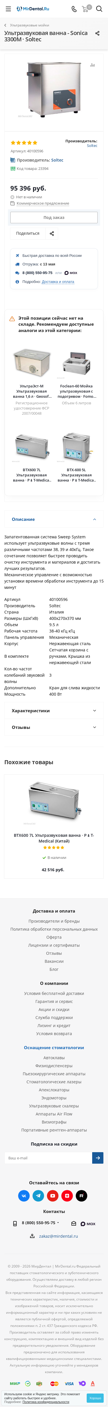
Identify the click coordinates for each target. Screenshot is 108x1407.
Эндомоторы (54, 1098)
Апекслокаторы (54, 1089)
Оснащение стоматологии (54, 1047)
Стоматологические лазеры (54, 1081)
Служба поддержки (54, 1017)
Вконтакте (24, 1196)
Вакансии (54, 961)
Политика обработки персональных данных (54, 929)
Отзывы (54, 953)
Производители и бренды (54, 921)
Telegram (38, 1196)
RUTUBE (81, 1196)
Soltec (92, 145)
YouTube (52, 1196)
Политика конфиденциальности (45, 1402)
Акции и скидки (54, 1009)
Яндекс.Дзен (67, 1196)
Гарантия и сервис (54, 1001)
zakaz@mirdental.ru (58, 1236)
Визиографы (54, 1122)
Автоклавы (54, 1057)
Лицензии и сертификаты (54, 945)
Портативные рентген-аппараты (54, 1130)
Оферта (54, 937)
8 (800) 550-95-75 (37, 273)
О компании (54, 983)
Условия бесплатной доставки (54, 993)
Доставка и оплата (58, 282)
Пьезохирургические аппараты (54, 1073)
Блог (54, 969)
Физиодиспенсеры (54, 1065)
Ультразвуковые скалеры (54, 1106)
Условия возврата (54, 1033)
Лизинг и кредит (54, 1025)
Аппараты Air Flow (54, 1114)
